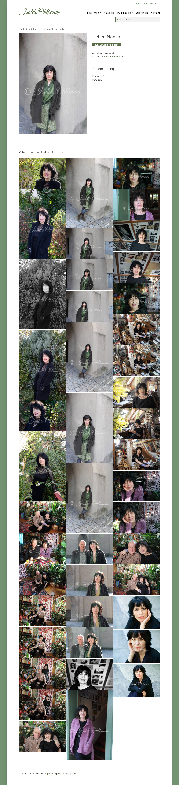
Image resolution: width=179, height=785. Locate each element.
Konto (137, 3)
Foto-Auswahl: (152, 3)
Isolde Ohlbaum (39, 12)
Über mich (142, 12)
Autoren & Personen (40, 29)
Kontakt (155, 12)
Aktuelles (109, 12)
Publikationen (125, 12)
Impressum (50, 773)
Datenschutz (63, 773)
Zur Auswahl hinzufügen (106, 44)
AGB (73, 773)
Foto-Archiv (94, 12)
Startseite (24, 29)
